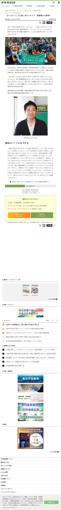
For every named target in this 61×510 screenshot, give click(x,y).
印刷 (49, 22)
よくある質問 (4, 472)
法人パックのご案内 (6, 465)
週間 (52, 320)
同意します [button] (51, 502)
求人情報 (3, 482)
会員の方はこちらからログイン (42, 215)
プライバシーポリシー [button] (10, 507)
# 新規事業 (29, 6)
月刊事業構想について (7, 459)
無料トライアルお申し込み (19, 215)
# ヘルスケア (5, 6)
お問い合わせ (4, 475)
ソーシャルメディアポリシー (9, 492)
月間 (57, 320)
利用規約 (3, 485)
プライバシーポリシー (7, 488)
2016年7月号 (52, 19)
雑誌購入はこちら (5, 469)
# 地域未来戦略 (40, 6)
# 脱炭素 (52, 6)
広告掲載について (5, 478)
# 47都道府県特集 (17, 6)
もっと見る (52, 299)
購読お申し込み (5, 462)
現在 (47, 320)
